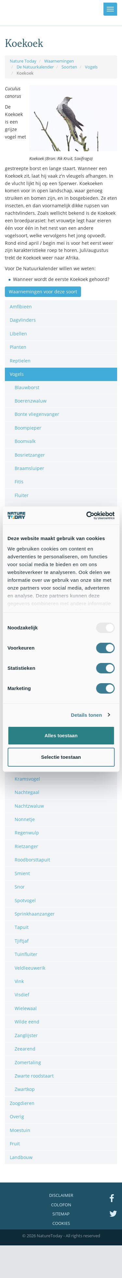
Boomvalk (25, 441)
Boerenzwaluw (31, 401)
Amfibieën (21, 306)
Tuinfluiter (26, 954)
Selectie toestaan (61, 757)
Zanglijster (26, 1035)
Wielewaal (26, 1008)
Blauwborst (27, 387)
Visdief (22, 995)
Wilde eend (27, 1022)
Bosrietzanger (30, 455)
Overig (17, 1116)
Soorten (69, 67)
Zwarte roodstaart (34, 1076)
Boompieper (28, 428)
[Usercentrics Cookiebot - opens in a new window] (87, 515)
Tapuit (22, 927)
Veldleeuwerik (30, 968)
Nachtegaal (27, 792)
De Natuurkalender (35, 67)
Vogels (91, 67)
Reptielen (20, 361)
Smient (22, 873)
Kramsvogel (27, 779)
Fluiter (22, 495)
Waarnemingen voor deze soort (43, 291)
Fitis (19, 481)
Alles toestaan (61, 735)
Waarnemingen (59, 61)
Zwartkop (25, 1089)
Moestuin (20, 1130)
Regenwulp (27, 833)
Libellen (18, 334)
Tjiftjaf (22, 941)
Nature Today (23, 61)
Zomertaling (28, 1062)
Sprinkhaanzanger (35, 914)
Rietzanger (26, 846)
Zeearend (25, 1049)
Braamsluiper (29, 468)
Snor (20, 887)
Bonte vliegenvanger (37, 414)
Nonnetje (25, 819)
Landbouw (21, 1157)
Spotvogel (25, 900)
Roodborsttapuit (32, 860)
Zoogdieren (22, 1103)
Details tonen (86, 715)
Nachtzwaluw (29, 806)
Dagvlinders (23, 320)
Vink (19, 981)
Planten (18, 347)
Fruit (15, 1143)
